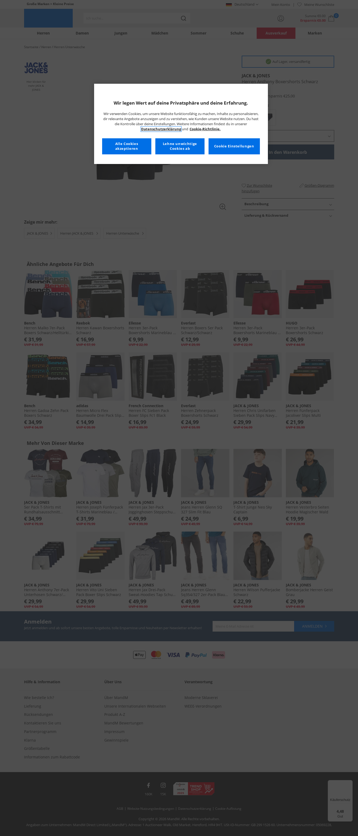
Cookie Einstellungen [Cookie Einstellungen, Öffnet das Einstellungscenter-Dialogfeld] (234, 146)
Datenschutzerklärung (161, 129)
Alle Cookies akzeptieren (126, 146)
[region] (181, 124)
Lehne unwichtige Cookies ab (180, 146)
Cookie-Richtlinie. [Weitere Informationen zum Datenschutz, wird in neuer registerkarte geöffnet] (205, 129)
